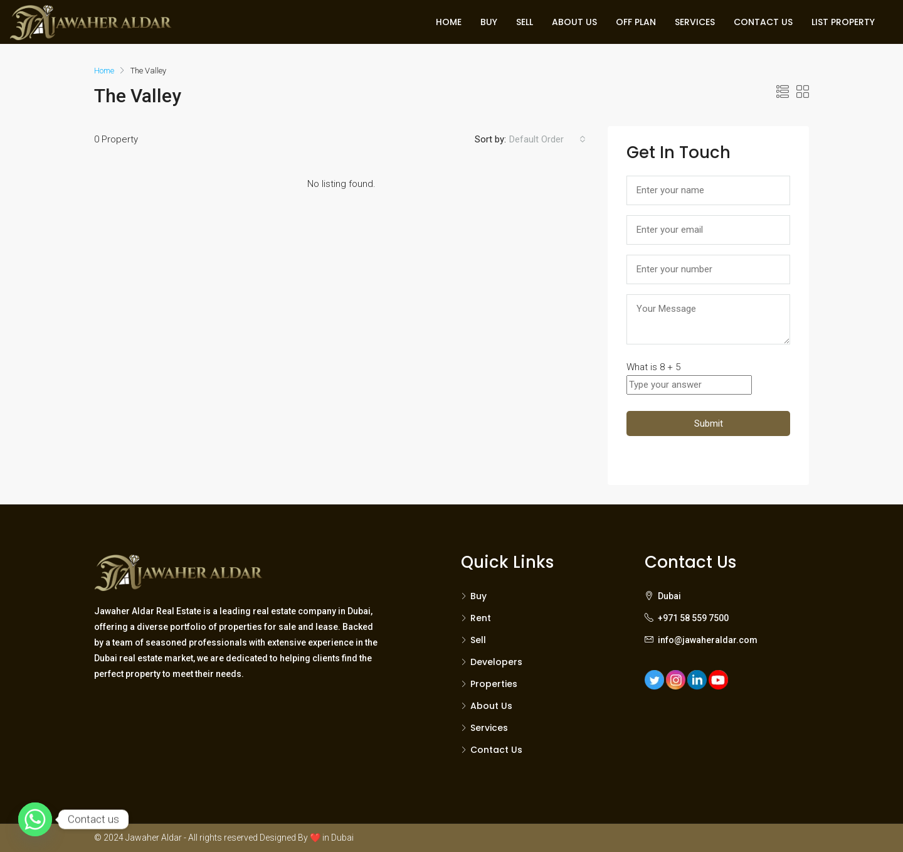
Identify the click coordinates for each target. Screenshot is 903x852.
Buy (478, 596)
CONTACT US (763, 22)
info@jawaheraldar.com (708, 640)
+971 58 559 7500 (693, 618)
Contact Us (496, 749)
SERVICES (695, 22)
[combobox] (547, 139)
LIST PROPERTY (843, 22)
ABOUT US (574, 22)
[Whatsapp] (35, 819)
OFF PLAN (636, 22)
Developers (496, 662)
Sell (478, 640)
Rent (480, 618)
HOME (449, 22)
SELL (524, 22)
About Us (491, 706)
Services (489, 728)
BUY (488, 22)
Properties (493, 684)
